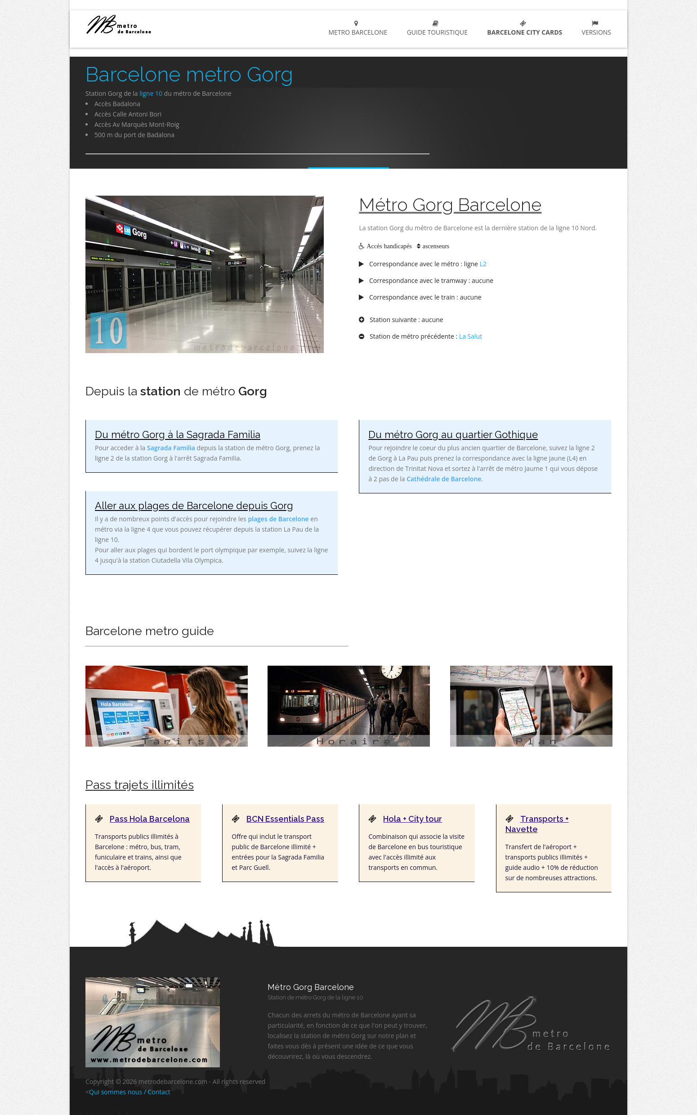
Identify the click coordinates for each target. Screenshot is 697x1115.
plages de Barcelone (278, 519)
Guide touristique (435, 28)
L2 (483, 264)
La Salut (470, 336)
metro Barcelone (151, 24)
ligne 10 (150, 93)
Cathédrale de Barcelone (444, 479)
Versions (594, 28)
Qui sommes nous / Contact (129, 1092)
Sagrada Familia (171, 447)
